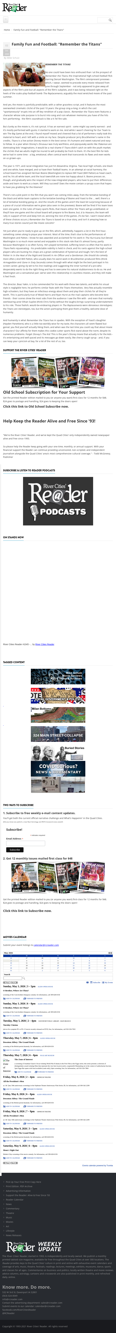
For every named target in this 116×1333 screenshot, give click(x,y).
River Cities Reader (44, 644)
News (9, 1204)
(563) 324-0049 (9, 1295)
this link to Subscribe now (31, 911)
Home (7, 29)
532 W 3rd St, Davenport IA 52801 (19, 1292)
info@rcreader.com (12, 1299)
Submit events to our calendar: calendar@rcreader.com (31, 1306)
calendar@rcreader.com (46, 945)
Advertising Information (18, 1190)
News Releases (13, 1235)
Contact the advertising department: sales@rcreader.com (32, 1302)
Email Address (14, 838)
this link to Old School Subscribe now (39, 406)
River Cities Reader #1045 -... (17, 644)
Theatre (10, 1213)
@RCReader (8, 1313)
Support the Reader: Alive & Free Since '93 (28, 1195)
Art (7, 1226)
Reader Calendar (15, 1199)
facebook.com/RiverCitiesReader (19, 1309)
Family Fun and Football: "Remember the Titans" (57, 44)
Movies (9, 1221)
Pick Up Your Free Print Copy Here (23, 1181)
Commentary (12, 1208)
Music (9, 1217)
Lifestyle (10, 1230)
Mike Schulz (13, 57)
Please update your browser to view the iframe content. (58, 961)
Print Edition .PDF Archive (19, 1186)
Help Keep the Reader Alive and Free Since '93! (49, 421)
